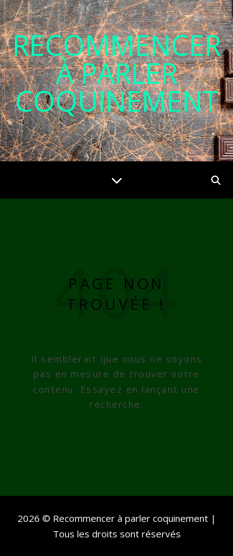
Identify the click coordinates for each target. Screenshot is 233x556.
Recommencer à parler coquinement (116, 73)
